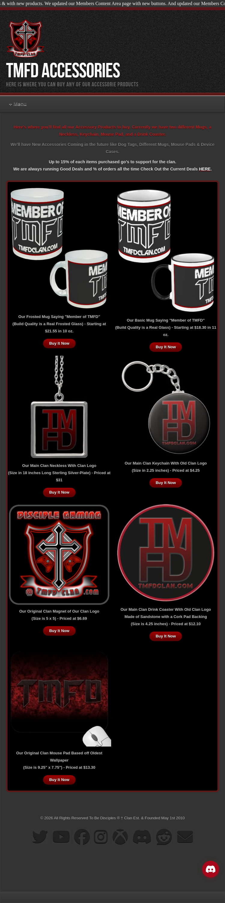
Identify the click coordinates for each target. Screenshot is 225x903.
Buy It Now (59, 343)
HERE (205, 169)
